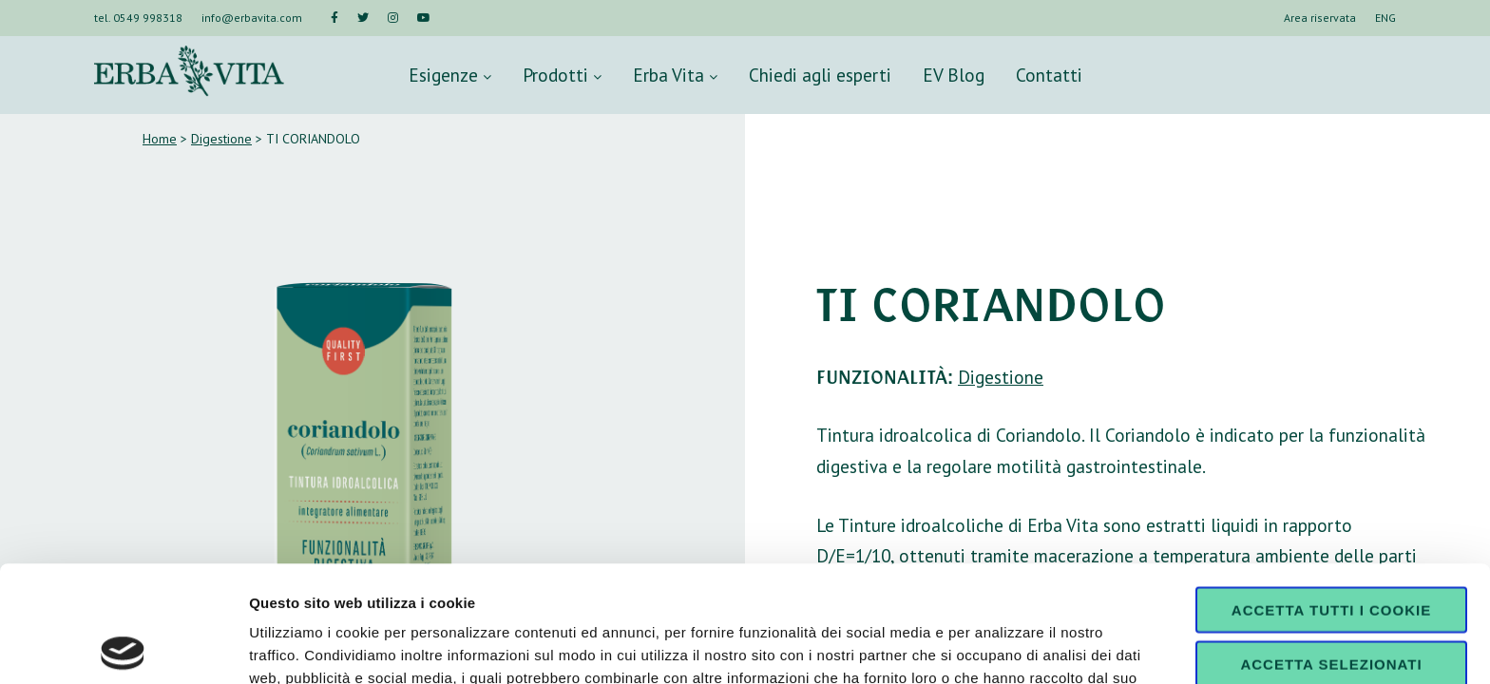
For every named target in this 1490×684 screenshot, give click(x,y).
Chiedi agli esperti (820, 74)
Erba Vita (675, 74)
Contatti (1049, 74)
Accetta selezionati (1331, 548)
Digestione (221, 138)
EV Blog (953, 74)
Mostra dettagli (999, 646)
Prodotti (562, 74)
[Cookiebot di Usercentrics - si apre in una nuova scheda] (123, 647)
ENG (1385, 17)
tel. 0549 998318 (138, 17)
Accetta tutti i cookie (1331, 493)
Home (160, 138)
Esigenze (450, 74)
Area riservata (1320, 17)
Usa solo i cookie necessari (1331, 608)
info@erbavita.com (251, 17)
